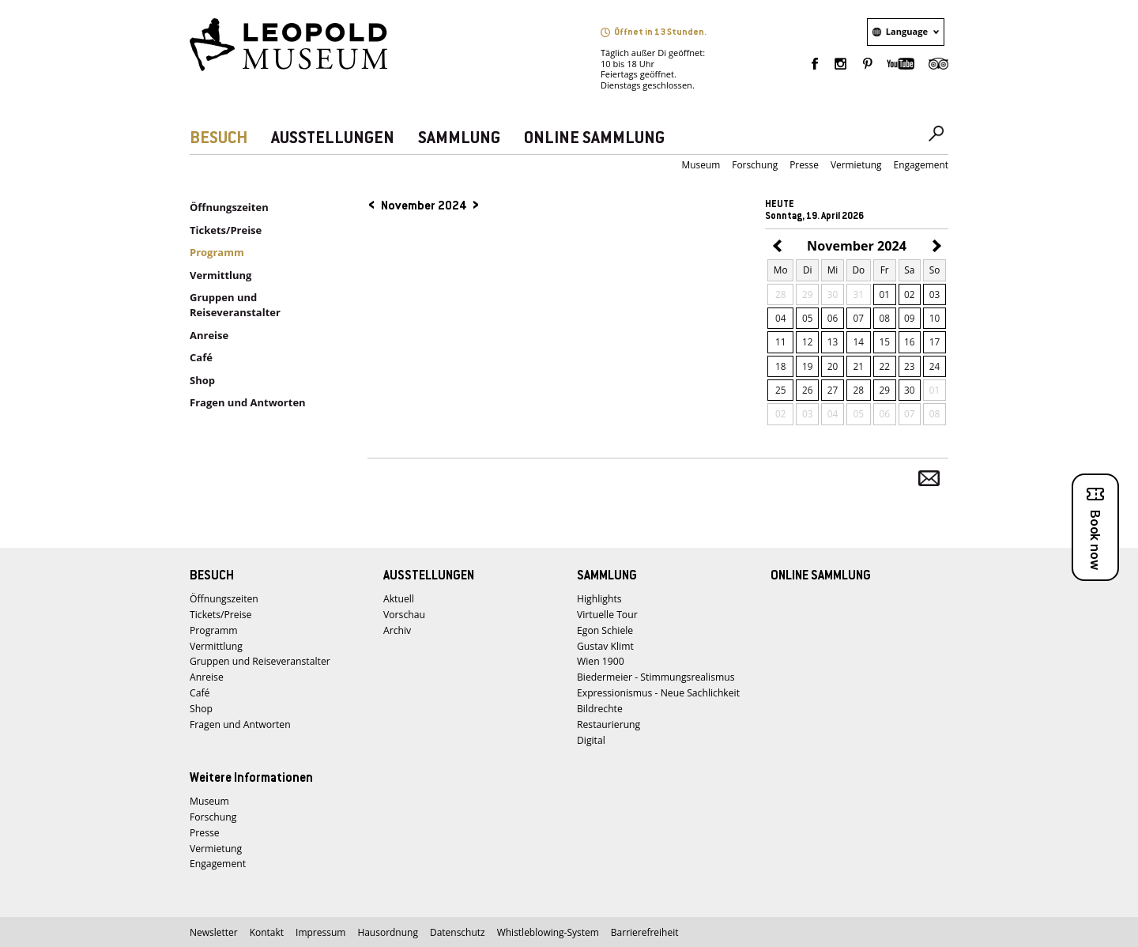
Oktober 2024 (779, 247)
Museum (701, 165)
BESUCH (218, 139)
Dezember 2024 (934, 247)
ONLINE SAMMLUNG (594, 139)
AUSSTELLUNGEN (332, 139)
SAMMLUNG (459, 139)
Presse (804, 165)
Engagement (921, 165)
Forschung (755, 165)
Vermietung (856, 165)
